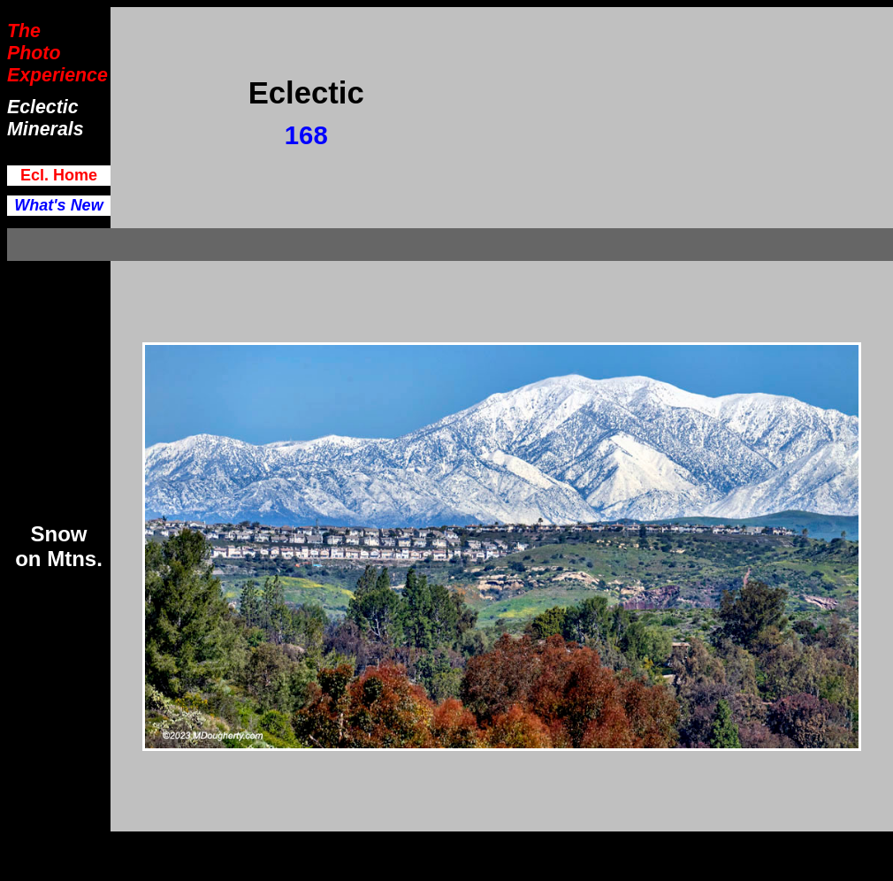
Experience (57, 75)
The (24, 31)
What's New (58, 205)
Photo (33, 53)
